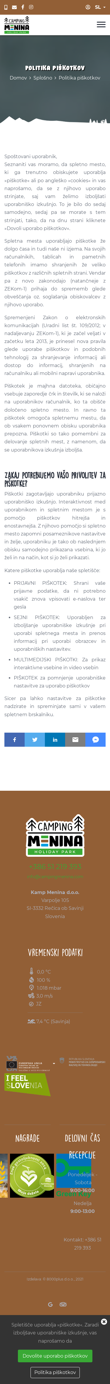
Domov (18, 78)
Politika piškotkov (79, 78)
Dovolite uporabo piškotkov (55, 1356)
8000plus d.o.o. (60, 1279)
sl (98, 7)
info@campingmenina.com (55, 876)
